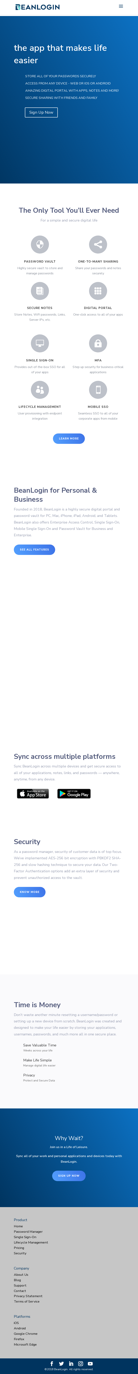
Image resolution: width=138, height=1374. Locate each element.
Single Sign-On (25, 1237)
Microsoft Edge (25, 1344)
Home (18, 1226)
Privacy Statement (28, 1296)
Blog (17, 1280)
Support (20, 1285)
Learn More (69, 438)
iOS (16, 1323)
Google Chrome (26, 1333)
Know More (30, 892)
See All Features (34, 550)
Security (20, 1253)
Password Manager (28, 1231)
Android (20, 1328)
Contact (20, 1291)
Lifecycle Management (31, 1242)
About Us (21, 1274)
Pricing (19, 1248)
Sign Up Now (41, 112)
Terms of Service (27, 1301)
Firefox (19, 1339)
